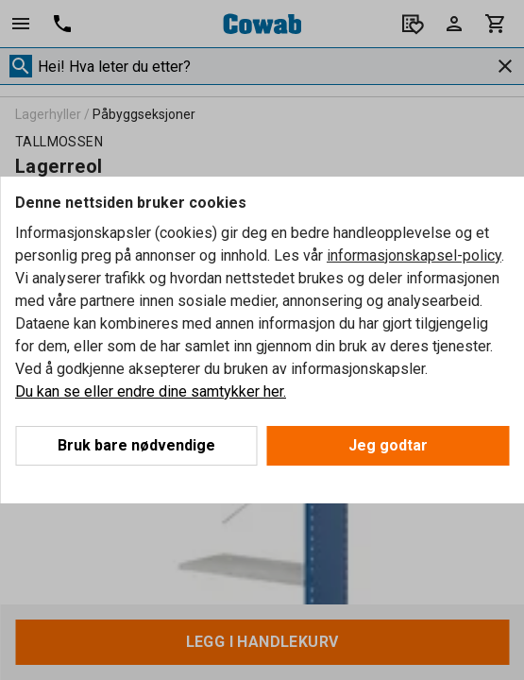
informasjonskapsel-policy (414, 255)
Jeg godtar (388, 445)
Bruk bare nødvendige (136, 445)
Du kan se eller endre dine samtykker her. (150, 391)
